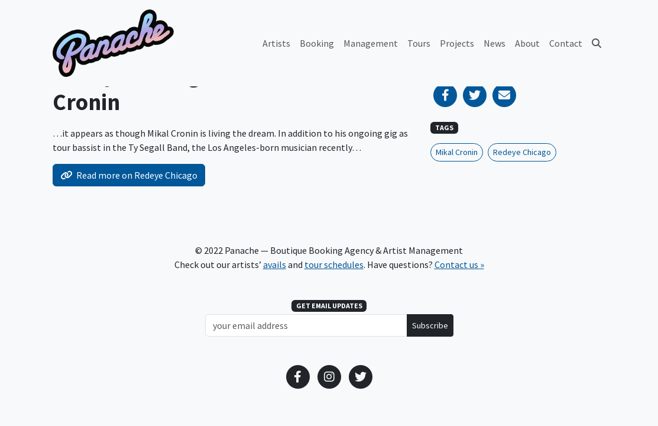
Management (370, 43)
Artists (276, 43)
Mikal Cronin (457, 152)
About (527, 43)
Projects (457, 43)
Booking (317, 43)
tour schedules (334, 264)
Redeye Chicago (522, 152)
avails (274, 264)
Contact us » (459, 264)
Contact (565, 43)
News (494, 43)
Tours (418, 43)
